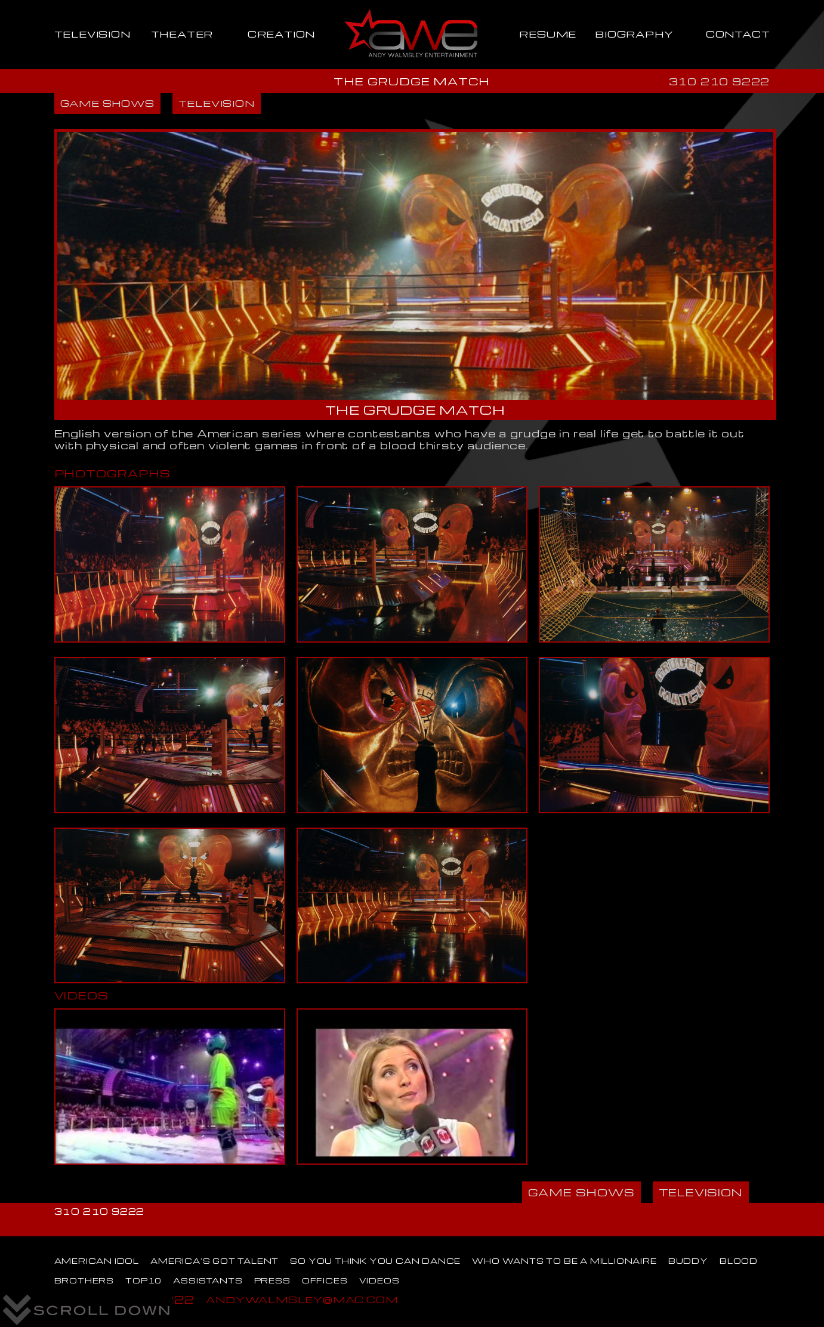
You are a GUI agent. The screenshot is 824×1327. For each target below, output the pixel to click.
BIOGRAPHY (634, 33)
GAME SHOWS (107, 103)
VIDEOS (379, 1280)
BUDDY (688, 1261)
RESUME (547, 33)
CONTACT (738, 33)
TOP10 (143, 1280)
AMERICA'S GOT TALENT (214, 1261)
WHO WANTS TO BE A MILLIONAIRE (564, 1261)
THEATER (182, 33)
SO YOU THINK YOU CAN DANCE (375, 1261)
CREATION (281, 33)
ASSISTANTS (207, 1280)
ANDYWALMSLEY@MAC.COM (301, 1299)
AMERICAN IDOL (96, 1261)
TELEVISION (92, 33)
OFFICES (325, 1280)
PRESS (272, 1280)
